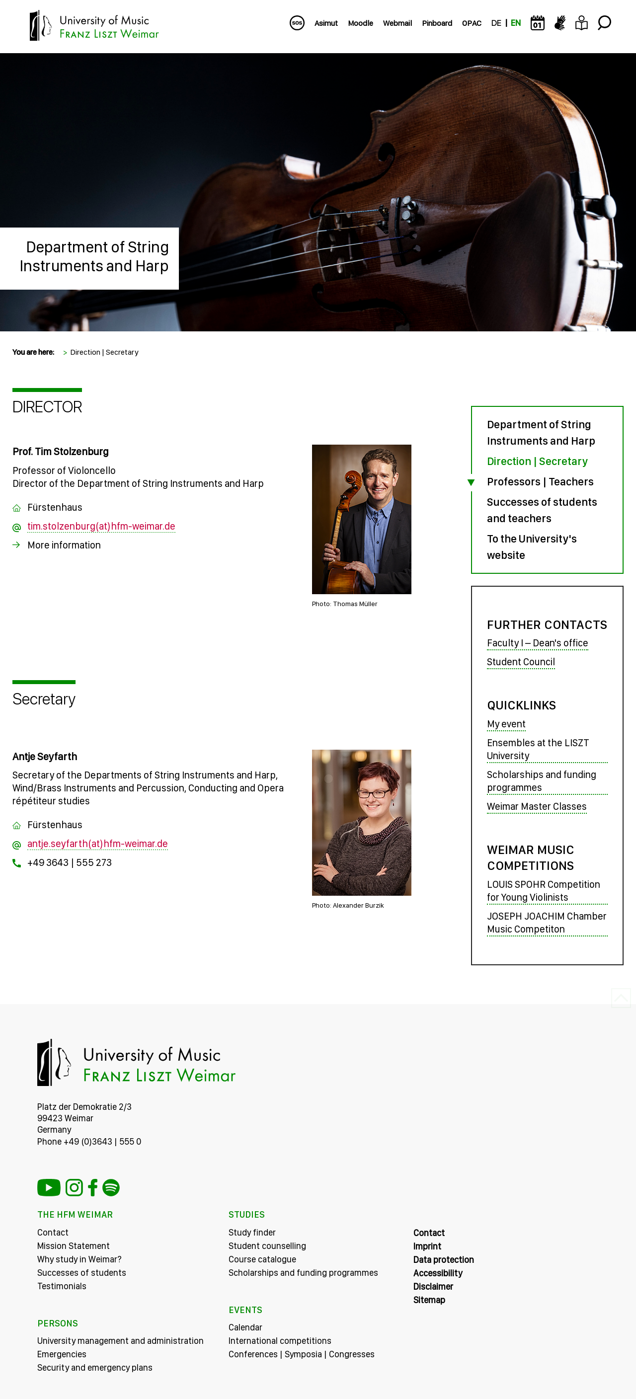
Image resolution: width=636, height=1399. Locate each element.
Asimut (326, 23)
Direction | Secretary (104, 352)
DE (496, 23)
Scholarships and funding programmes (541, 781)
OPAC (471, 23)
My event (506, 724)
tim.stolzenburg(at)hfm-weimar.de (101, 526)
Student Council (521, 662)
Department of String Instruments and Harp (94, 256)
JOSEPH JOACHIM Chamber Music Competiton (547, 922)
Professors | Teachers (540, 481)
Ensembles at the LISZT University (538, 749)
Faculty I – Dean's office (537, 643)
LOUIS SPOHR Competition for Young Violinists (543, 890)
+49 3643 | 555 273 (69, 862)
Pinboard (437, 23)
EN (516, 23)
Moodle (360, 23)
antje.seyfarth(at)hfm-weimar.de (97, 844)
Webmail (397, 23)
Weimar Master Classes (537, 806)
